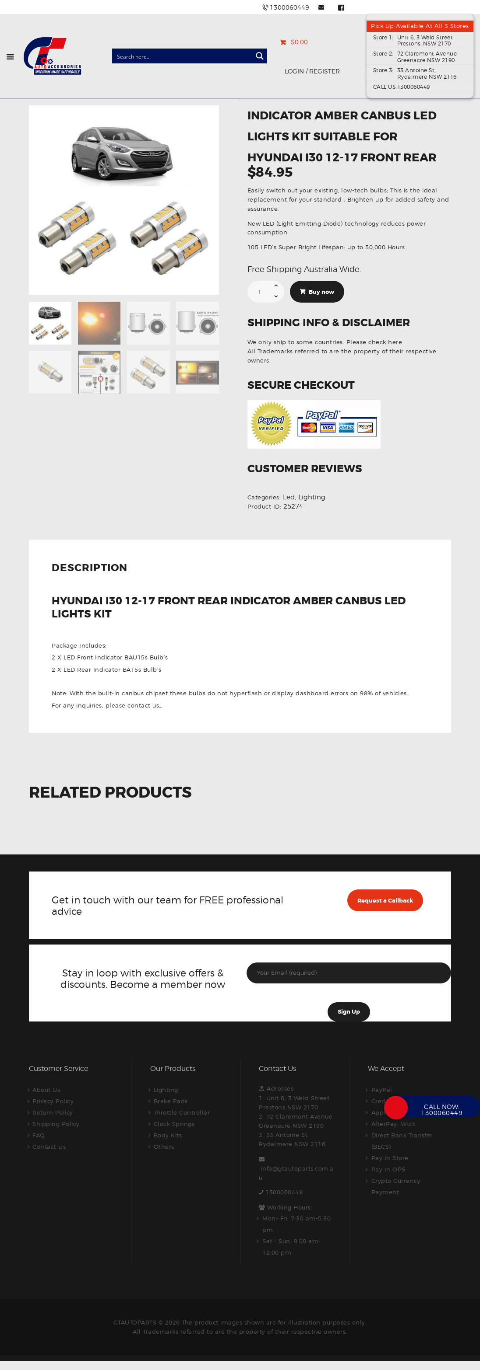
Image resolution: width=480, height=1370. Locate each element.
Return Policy (52, 1112)
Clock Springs (174, 1123)
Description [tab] (89, 568)
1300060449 (284, 1192)
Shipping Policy (56, 1123)
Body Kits (168, 1135)
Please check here (374, 341)
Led (289, 497)
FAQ (38, 1135)
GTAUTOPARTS (135, 1322)
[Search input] (182, 56)
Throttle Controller (182, 1112)
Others (164, 1146)
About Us (46, 1089)
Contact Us (49, 1146)
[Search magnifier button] (259, 56)
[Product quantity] (266, 292)
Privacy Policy (53, 1101)
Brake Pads (171, 1101)
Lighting (311, 497)
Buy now (321, 292)
